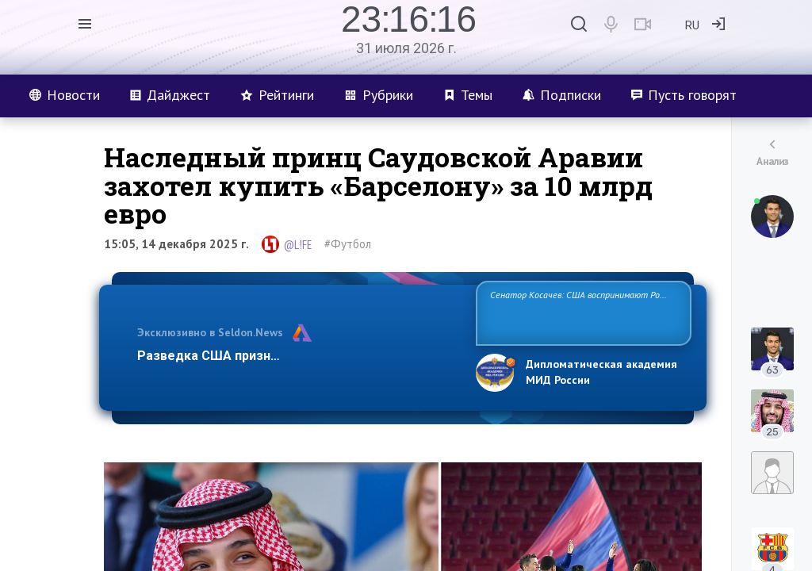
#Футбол (347, 243)
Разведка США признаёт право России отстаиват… (297, 355)
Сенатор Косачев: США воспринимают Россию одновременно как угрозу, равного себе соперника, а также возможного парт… (581, 312)
